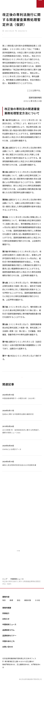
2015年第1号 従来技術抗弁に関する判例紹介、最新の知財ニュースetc (21, 438)
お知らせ (5, 633)
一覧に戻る (22, 382)
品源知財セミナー (9, 650)
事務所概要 (6, 622)
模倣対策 (27, 615)
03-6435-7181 (22, 535)
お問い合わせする (26, 563)
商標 (11, 615)
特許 (4, 615)
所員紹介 (5, 628)
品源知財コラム (8, 645)
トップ (4, 594)
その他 (37, 615)
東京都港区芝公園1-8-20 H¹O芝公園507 (18, 681)
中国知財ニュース (17, 594)
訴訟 (18, 615)
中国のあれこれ (8, 656)
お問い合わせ (7, 661)
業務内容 (5, 611)
